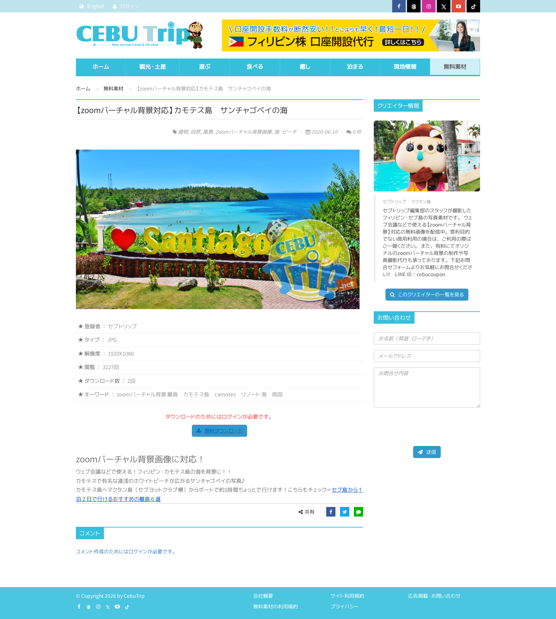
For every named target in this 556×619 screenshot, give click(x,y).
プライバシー (344, 606)
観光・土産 (152, 67)
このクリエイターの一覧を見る (427, 294)
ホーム (101, 67)
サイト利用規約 (347, 595)
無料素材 (455, 67)
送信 (427, 451)
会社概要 (263, 595)
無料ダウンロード (219, 430)
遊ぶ (204, 67)
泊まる (355, 67)
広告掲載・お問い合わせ (434, 595)
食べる (254, 67)
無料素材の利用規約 (275, 606)
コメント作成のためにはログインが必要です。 (126, 551)
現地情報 (405, 67)
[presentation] (428, 427)
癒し (305, 67)
